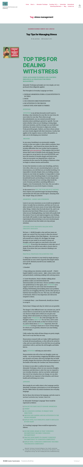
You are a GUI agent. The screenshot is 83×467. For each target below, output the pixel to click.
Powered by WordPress (29, 463)
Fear (47, 449)
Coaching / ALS (53, 4)
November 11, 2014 (47, 39)
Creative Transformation (14, 463)
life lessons (39, 450)
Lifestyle (53, 29)
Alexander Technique (42, 4)
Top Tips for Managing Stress (41, 34)
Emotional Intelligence (40, 449)
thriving (36, 452)
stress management (29, 452)
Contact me (71, 6)
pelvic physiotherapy (36, 151)
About (32, 4)
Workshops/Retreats (55, 6)
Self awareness (46, 450)
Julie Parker (36, 39)
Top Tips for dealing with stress (46, 452)
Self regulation (53, 450)
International (70, 4)
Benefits (43, 29)
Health (50, 449)
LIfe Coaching (33, 450)
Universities (63, 4)
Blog (65, 6)
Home (27, 4)
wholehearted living (29, 453)
